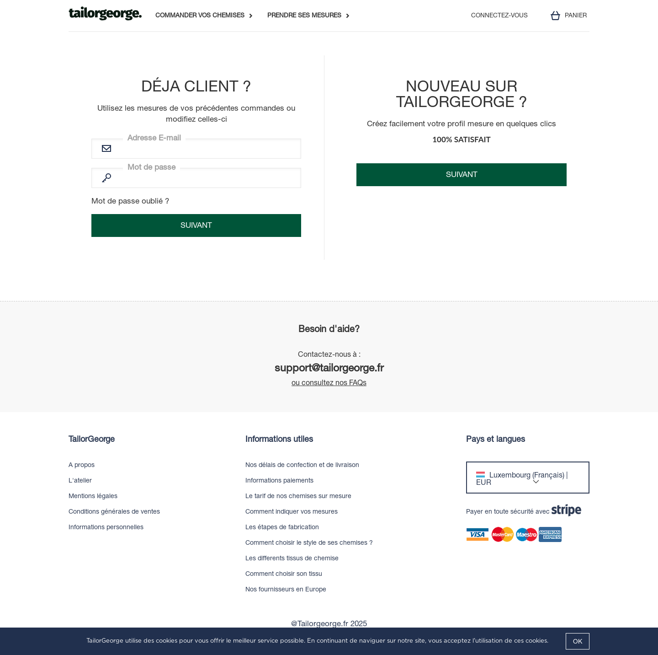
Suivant (462, 174)
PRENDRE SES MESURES (304, 15)
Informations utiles (279, 439)
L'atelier (80, 480)
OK (577, 641)
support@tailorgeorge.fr (329, 367)
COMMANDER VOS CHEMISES (199, 15)
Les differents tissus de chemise (292, 558)
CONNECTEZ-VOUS (499, 15)
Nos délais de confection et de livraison (302, 464)
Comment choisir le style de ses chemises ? (309, 542)
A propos (82, 464)
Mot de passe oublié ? (130, 200)
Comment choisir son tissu (283, 573)
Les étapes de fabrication (282, 527)
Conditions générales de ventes (114, 511)
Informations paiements (279, 480)
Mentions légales (93, 495)
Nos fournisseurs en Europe (285, 589)
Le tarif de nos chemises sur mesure (298, 495)
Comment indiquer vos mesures (291, 511)
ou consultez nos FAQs (329, 382)
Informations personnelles (106, 527)
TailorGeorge (92, 439)
